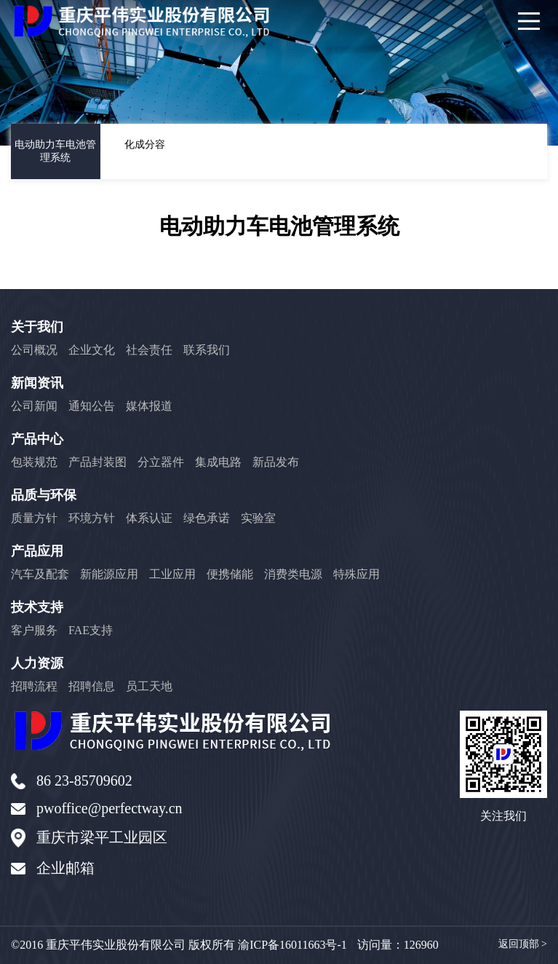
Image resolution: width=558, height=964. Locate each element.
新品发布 (275, 462)
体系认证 (149, 518)
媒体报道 (149, 406)
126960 (421, 945)
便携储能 (230, 574)
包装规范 (34, 462)
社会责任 (149, 350)
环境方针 (91, 518)
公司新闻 (34, 406)
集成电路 (218, 462)
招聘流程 (34, 686)
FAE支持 (90, 630)
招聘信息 (91, 686)
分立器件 (160, 462)
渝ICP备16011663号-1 (292, 945)
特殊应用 (356, 574)
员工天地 (149, 686)
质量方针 (34, 518)
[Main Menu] (529, 21)
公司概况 (34, 350)
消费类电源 (293, 574)
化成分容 (144, 144)
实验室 (258, 518)
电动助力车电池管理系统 (55, 151)
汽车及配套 (40, 574)
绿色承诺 (206, 518)
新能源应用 (109, 574)
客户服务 (34, 630)
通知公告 (91, 406)
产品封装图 (97, 462)
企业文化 (91, 350)
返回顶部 (522, 944)
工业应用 (172, 574)
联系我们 (206, 350)
